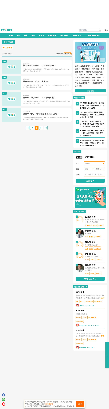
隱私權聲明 (49, 404)
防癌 (11, 35)
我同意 (80, 404)
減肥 (18, 35)
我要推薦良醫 (90, 278)
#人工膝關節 (7, 47)
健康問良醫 (52, 35)
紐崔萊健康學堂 (94, 35)
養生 (25, 35)
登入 (106, 30)
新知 (33, 35)
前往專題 (90, 90)
